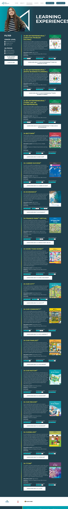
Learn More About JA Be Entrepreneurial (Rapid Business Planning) (42, 93)
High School (9, 44)
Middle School (9, 43)
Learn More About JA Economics (36, 212)
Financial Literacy (10, 50)
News (42, 3)
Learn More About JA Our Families (36, 364)
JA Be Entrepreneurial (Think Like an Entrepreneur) (34, 102)
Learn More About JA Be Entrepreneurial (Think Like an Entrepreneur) (42, 126)
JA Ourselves (29, 432)
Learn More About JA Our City (35, 302)
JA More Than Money (33, 249)
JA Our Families (30, 340)
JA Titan (27, 463)
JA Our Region (30, 402)
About (22, 3)
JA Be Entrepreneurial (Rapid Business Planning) (35, 71)
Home (16, 3)
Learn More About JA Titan (34, 488)
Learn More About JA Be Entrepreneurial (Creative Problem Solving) (42, 63)
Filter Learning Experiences (11, 57)
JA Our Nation (30, 371)
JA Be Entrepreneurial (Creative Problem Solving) (34, 37)
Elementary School (10, 41)
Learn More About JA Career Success (37, 185)
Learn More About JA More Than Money (38, 277)
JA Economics (30, 192)
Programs (29, 3)
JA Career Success (32, 163)
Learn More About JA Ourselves (36, 457)
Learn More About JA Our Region (36, 425)
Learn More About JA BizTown (35, 156)
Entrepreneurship (10, 52)
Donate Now (50, 3)
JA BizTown (29, 133)
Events (36, 3)
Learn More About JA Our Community (37, 334)
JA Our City (29, 284)
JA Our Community (32, 309)
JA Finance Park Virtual (35, 218)
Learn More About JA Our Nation (36, 395)
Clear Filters (11, 62)
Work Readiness (10, 53)
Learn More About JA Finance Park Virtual (39, 242)
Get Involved (61, 3)
